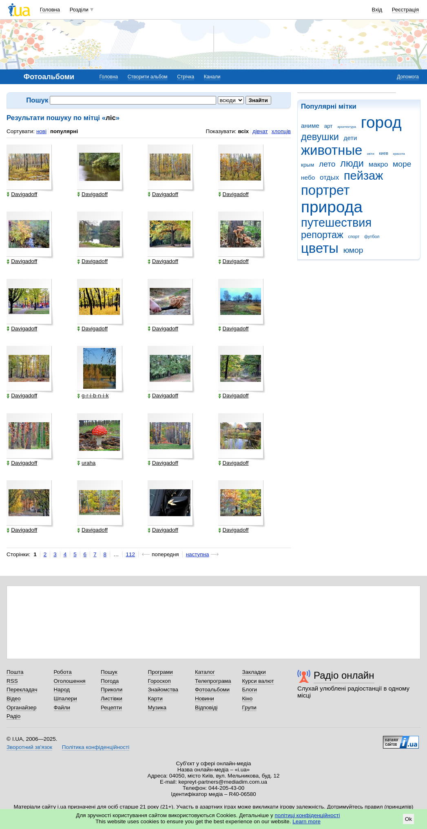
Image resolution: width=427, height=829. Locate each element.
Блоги (249, 689)
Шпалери (65, 698)
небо (308, 177)
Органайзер (21, 707)
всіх (243, 131)
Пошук (109, 672)
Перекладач (22, 689)
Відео (14, 698)
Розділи (79, 10)
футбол (371, 236)
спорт (354, 236)
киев (383, 153)
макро (378, 164)
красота (399, 154)
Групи (249, 707)
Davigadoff (22, 194)
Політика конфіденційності (95, 747)
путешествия (336, 222)
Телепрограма (213, 681)
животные (331, 150)
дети (350, 137)
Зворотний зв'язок (29, 747)
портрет (325, 190)
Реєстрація (405, 10)
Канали (212, 77)
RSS (12, 681)
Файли (62, 707)
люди (352, 163)
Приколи (111, 689)
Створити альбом (148, 77)
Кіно (247, 698)
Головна (50, 10)
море (402, 164)
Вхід (377, 10)
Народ (62, 689)
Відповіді (206, 707)
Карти (155, 698)
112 (130, 554)
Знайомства (163, 689)
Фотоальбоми (212, 689)
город (381, 122)
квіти (370, 154)
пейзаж (363, 175)
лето (327, 164)
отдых (329, 177)
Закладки (254, 672)
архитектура (346, 127)
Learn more (306, 821)
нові (41, 131)
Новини (204, 698)
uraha (86, 463)
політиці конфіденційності (307, 815)
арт (328, 126)
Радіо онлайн (344, 675)
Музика (157, 707)
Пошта (15, 672)
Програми (160, 672)
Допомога (408, 77)
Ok (408, 819)
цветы (320, 248)
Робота (63, 672)
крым (307, 165)
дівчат (260, 131)
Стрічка (185, 77)
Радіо (13, 716)
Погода (110, 681)
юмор (353, 250)
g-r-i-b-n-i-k (92, 395)
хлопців (281, 131)
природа (332, 207)
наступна (197, 554)
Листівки (111, 698)
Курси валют (258, 681)
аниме (310, 125)
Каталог (205, 672)
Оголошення (70, 681)
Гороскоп (159, 681)
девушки (320, 136)
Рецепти (111, 707)
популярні (64, 131)
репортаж (322, 235)
